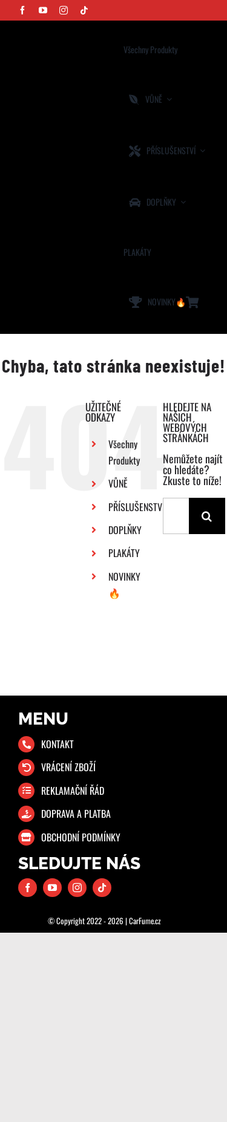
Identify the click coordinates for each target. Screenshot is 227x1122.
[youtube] (43, 10)
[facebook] (22, 10)
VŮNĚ (118, 483)
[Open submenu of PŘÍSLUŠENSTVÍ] (200, 151)
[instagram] (63, 10)
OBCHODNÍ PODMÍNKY (80, 837)
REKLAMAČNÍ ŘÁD (72, 790)
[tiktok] (84, 10)
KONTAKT (57, 744)
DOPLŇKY (125, 530)
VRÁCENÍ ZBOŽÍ (68, 767)
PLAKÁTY (124, 553)
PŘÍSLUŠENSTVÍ (136, 507)
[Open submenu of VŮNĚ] (167, 99)
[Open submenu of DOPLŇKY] (181, 202)
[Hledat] (207, 516)
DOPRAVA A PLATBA (76, 813)
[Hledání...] (176, 516)
